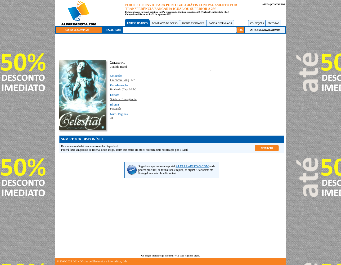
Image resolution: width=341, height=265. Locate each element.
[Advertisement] (171, 46)
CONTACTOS (278, 4)
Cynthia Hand (118, 66)
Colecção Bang (119, 80)
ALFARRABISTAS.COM (192, 166)
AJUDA (265, 4)
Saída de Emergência (123, 99)
